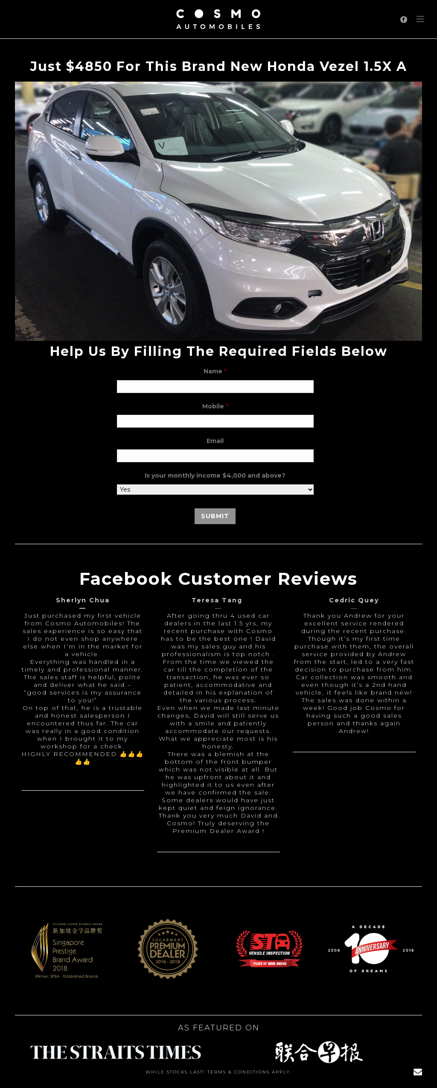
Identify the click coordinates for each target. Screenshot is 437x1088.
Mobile (215, 406)
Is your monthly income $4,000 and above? (215, 475)
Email (215, 441)
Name (215, 371)
